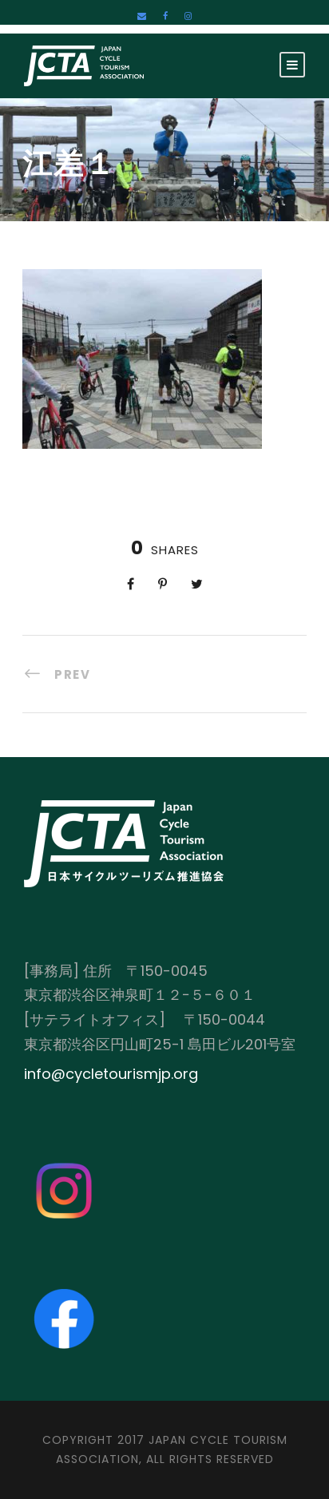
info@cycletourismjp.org (111, 1074)
